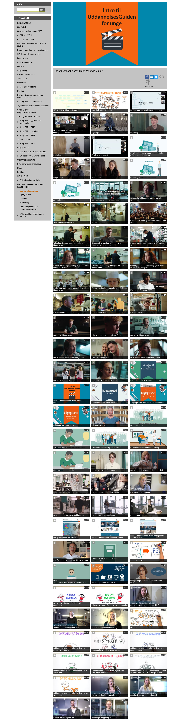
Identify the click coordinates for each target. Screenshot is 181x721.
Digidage (21, 172)
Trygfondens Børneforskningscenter (33, 106)
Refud (20, 168)
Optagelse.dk (25, 194)
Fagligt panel (23, 148)
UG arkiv (23, 199)
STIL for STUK (26, 35)
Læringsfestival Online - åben (32, 156)
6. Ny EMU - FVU (27, 144)
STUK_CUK (22, 176)
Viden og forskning (28, 87)
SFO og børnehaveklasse (28, 116)
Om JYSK (21, 27)
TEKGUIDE (22, 79)
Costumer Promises (26, 75)
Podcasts (149, 86)
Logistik (20, 66)
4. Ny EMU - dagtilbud (29, 131)
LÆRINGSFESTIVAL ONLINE (33, 152)
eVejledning (22, 70)
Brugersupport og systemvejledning (32, 50)
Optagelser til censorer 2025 (29, 31)
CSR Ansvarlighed (25, 62)
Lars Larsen (22, 58)
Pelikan (20, 91)
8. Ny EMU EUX (24, 23)
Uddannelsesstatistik (26, 160)
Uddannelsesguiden (29, 191)
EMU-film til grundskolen (30, 180)
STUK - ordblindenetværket (29, 54)
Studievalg (24, 203)
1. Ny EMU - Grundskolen (31, 102)
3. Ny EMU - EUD (27, 127)
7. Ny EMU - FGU (27, 39)
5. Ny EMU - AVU (27, 135)
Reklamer (21, 83)
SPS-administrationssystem (29, 164)
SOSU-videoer (23, 139)
